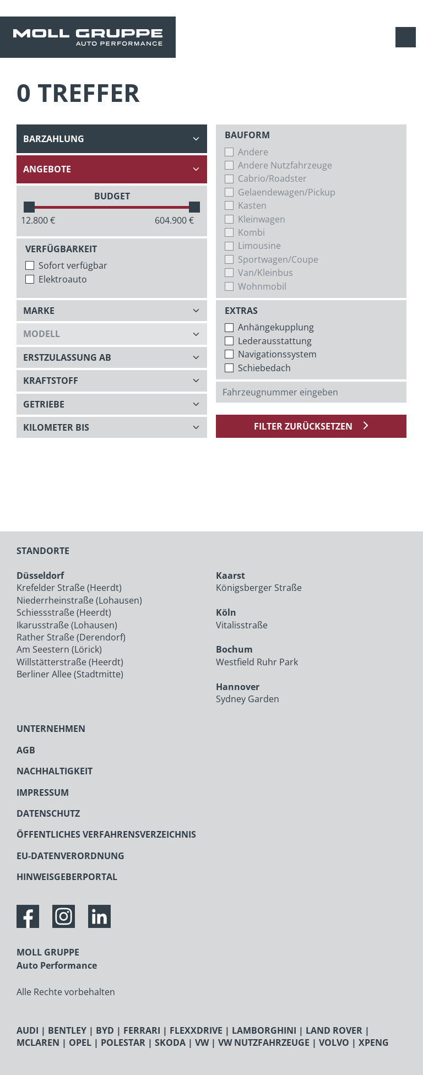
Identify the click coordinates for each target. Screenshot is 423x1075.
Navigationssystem (277, 354)
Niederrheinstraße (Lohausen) (79, 600)
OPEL (80, 1042)
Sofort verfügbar (73, 265)
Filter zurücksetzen (304, 426)
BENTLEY (67, 1030)
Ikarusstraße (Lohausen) (67, 625)
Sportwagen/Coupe (278, 259)
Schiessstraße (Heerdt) (64, 612)
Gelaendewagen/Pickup (286, 192)
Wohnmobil (262, 286)
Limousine (259, 246)
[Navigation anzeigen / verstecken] (408, 37)
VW (202, 1042)
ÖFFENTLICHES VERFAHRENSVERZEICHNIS (106, 834)
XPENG (374, 1042)
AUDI (28, 1030)
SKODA (170, 1042)
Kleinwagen (261, 219)
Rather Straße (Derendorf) (71, 637)
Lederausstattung (275, 341)
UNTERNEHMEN (51, 729)
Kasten (252, 205)
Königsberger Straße (259, 588)
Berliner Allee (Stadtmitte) (70, 674)
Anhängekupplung (276, 327)
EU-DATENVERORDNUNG (70, 856)
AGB (26, 750)
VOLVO (334, 1042)
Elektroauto (63, 279)
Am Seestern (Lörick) (59, 649)
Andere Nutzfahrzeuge (285, 165)
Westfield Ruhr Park (257, 662)
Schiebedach (264, 368)
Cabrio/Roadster (272, 178)
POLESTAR (123, 1042)
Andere (253, 152)
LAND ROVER (334, 1030)
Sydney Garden (247, 699)
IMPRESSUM (43, 792)
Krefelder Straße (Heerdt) (69, 588)
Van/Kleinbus (265, 273)
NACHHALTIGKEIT (55, 771)
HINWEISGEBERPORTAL (67, 877)
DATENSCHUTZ (48, 813)
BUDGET (112, 196)
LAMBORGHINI (264, 1030)
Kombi (251, 232)
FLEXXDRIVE (196, 1030)
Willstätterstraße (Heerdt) (70, 662)
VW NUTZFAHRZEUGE (264, 1042)
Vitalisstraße (242, 625)
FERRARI (141, 1030)
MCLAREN (38, 1042)
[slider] (29, 207)
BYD (105, 1030)
